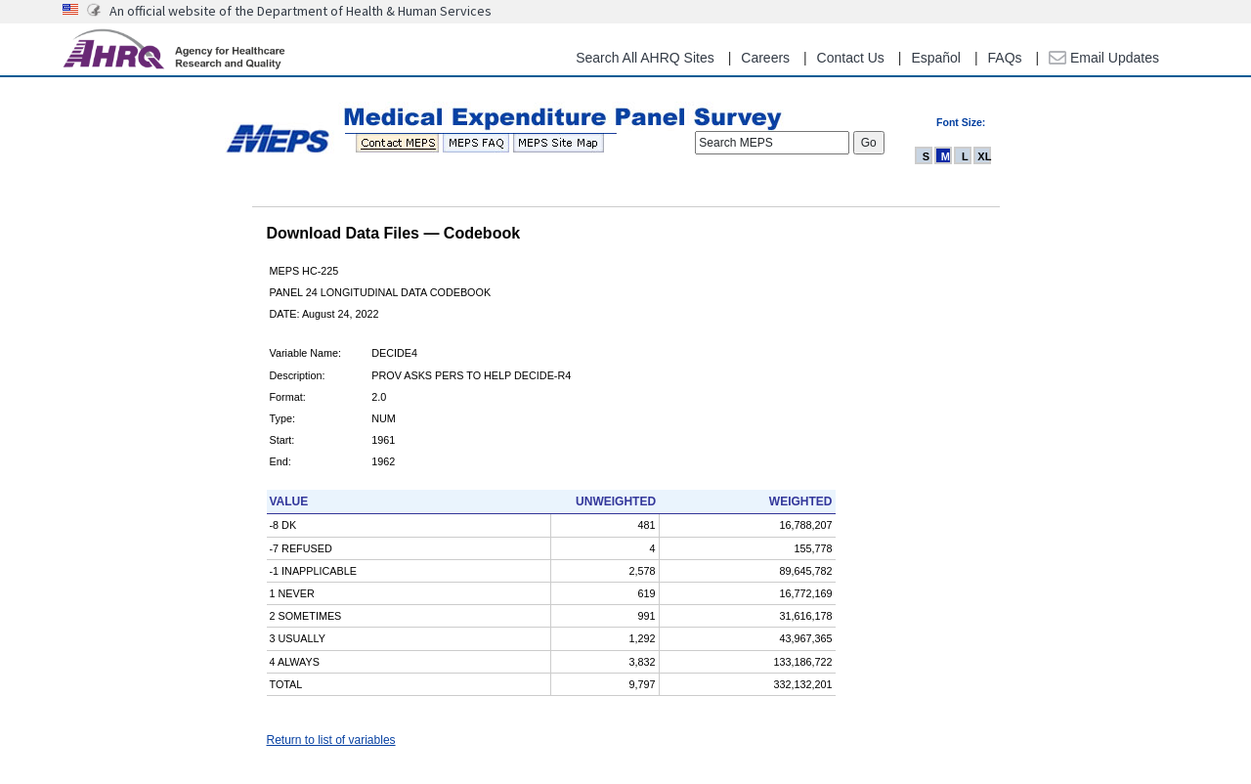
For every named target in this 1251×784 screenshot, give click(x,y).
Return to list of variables (331, 740)
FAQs (1005, 57)
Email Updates (1104, 57)
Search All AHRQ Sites (645, 57)
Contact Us (850, 57)
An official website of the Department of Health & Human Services (300, 11)
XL (984, 156)
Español (936, 57)
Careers (765, 57)
